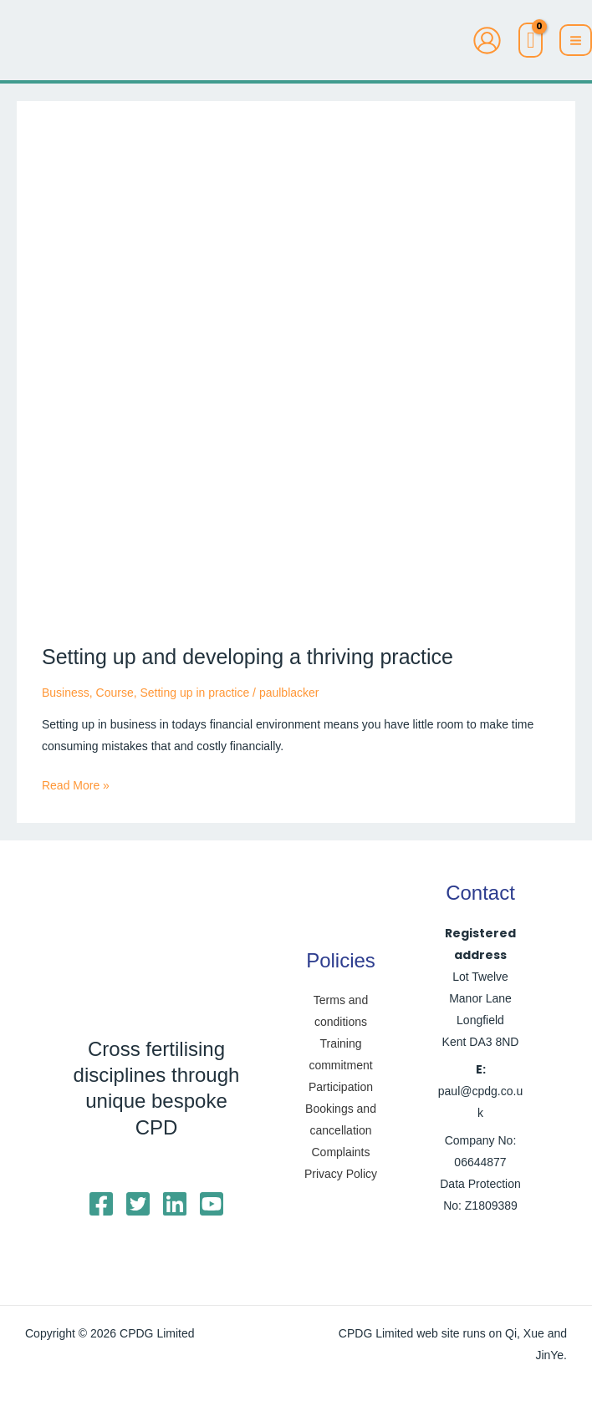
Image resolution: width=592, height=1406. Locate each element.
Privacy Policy (340, 1173)
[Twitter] (138, 1203)
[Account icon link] (487, 40)
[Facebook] (101, 1203)
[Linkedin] (174, 1203)
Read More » (76, 783)
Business (65, 692)
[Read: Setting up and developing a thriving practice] (296, 371)
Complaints (340, 1152)
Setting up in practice (194, 692)
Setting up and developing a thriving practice (247, 656)
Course (115, 692)
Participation (341, 1087)
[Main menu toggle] (575, 40)
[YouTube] (211, 1203)
